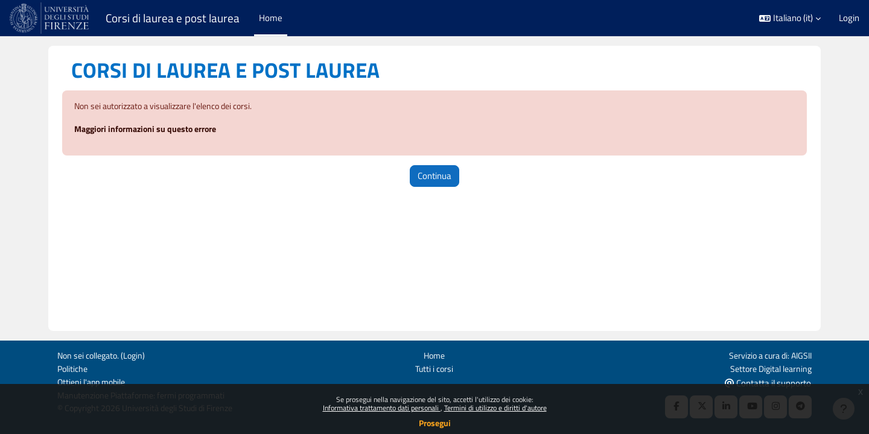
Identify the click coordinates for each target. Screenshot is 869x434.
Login (849, 18)
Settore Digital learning (768, 367)
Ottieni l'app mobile (93, 381)
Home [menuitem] (270, 18)
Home (434, 354)
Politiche (73, 367)
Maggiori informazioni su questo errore (151, 130)
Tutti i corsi (434, 367)
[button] (790, 18)
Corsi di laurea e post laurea (173, 18)
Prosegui (435, 423)
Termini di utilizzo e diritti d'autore (495, 408)
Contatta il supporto (768, 382)
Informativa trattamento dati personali (382, 408)
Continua (434, 176)
